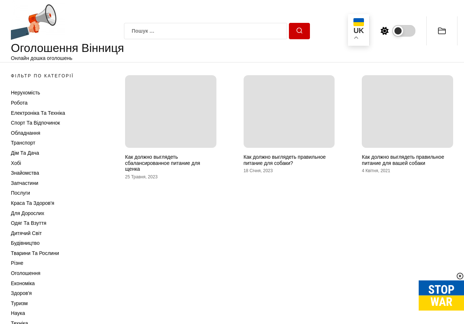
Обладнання (25, 133)
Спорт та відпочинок (35, 123)
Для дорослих (27, 213)
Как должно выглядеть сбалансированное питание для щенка (162, 163)
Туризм (19, 303)
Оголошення (25, 273)
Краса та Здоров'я (32, 203)
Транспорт (23, 143)
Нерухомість (25, 93)
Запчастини (24, 183)
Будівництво (25, 243)
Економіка (23, 283)
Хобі (16, 163)
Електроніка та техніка (38, 113)
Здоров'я (21, 293)
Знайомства (25, 173)
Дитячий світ (26, 233)
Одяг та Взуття (28, 223)
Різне (17, 263)
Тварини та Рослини (35, 253)
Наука (18, 313)
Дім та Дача (25, 153)
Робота (19, 103)
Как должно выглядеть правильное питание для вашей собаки (403, 160)
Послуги (20, 193)
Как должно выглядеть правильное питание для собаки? (285, 160)
